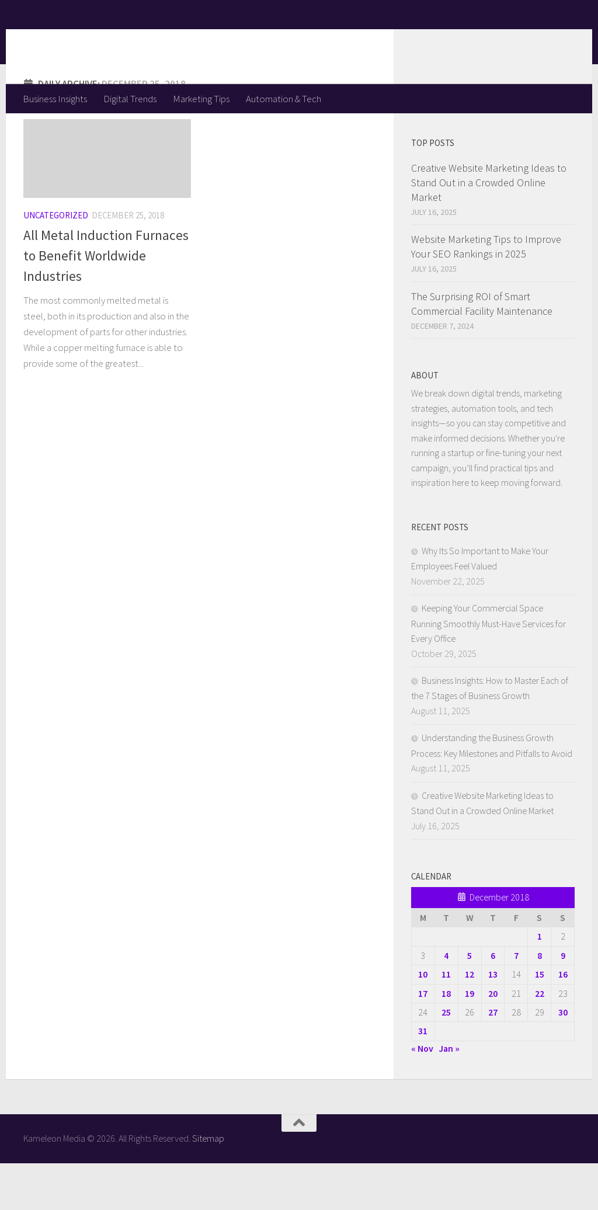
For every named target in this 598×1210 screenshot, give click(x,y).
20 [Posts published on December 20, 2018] (493, 1040)
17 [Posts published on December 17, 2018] (422, 1040)
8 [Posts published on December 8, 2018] (539, 1002)
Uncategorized (55, 261)
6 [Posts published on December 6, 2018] (493, 1002)
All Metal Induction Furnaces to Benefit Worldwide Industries (106, 302)
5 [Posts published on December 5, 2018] (469, 1002)
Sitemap (208, 1185)
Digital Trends (130, 98)
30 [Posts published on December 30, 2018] (563, 1059)
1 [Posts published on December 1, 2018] (539, 983)
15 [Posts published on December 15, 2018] (539, 1021)
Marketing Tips (201, 98)
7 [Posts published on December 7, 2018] (516, 1002)
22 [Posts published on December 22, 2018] (539, 1040)
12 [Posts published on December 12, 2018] (469, 1021)
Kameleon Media (114, 41)
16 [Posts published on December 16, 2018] (563, 1021)
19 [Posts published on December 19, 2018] (469, 1040)
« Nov (422, 1095)
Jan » (449, 1095)
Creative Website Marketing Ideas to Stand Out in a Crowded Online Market (488, 229)
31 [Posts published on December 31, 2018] (422, 1077)
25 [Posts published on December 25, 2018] (446, 1059)
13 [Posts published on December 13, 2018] (493, 1021)
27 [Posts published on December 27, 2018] (493, 1059)
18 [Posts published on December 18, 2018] (446, 1040)
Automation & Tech (283, 98)
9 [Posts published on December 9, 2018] (563, 1002)
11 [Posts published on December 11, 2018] (446, 1021)
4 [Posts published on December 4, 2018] (446, 1002)
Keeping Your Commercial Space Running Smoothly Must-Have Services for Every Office (488, 670)
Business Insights (55, 98)
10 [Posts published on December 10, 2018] (422, 1021)
